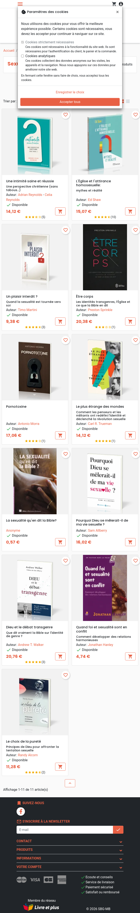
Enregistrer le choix (70, 92)
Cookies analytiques (40, 56)
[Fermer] (117, 12)
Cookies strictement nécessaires (49, 42)
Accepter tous (70, 102)
